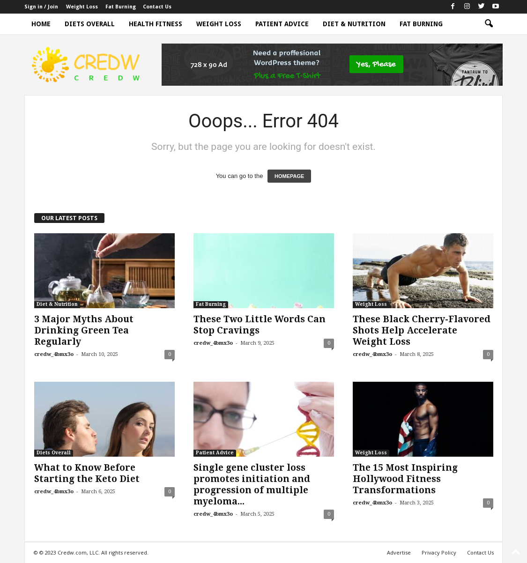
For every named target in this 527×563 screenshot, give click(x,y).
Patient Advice (282, 24)
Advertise (399, 552)
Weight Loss (82, 7)
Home (41, 24)
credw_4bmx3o (54, 354)
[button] (488, 24)
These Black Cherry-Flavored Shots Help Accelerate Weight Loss (421, 330)
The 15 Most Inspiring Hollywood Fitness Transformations (405, 479)
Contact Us (157, 7)
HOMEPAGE (289, 176)
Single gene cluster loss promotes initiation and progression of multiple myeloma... (251, 484)
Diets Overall (90, 24)
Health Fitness (155, 24)
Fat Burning (120, 7)
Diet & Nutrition (354, 24)
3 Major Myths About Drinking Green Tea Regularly (84, 330)
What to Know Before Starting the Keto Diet (87, 473)
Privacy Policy (439, 552)
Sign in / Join (41, 7)
